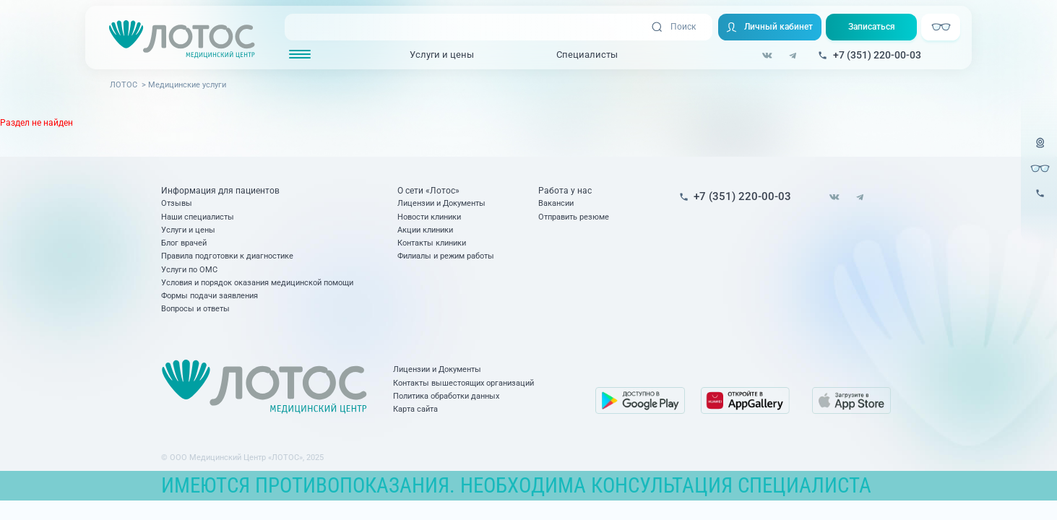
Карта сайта (415, 409)
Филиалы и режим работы (445, 256)
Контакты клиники (431, 243)
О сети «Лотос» (428, 191)
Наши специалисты (197, 217)
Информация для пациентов (220, 191)
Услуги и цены (442, 54)
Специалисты (587, 54)
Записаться (871, 27)
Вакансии (556, 203)
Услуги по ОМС (189, 269)
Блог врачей (184, 243)
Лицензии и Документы (441, 203)
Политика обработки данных (446, 396)
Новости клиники (429, 217)
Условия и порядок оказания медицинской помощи (257, 282)
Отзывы (176, 203)
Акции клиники (425, 230)
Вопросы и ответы (195, 308)
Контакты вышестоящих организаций (463, 383)
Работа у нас (565, 191)
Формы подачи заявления (209, 295)
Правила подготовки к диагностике (227, 256)
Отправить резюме (573, 217)
